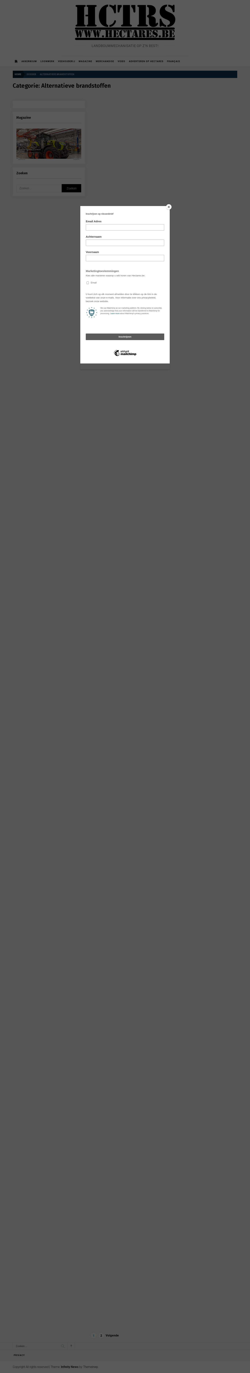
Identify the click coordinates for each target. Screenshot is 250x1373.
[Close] (169, 207)
